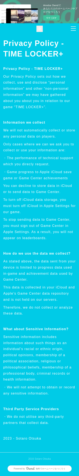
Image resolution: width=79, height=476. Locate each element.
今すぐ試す (51, 18)
